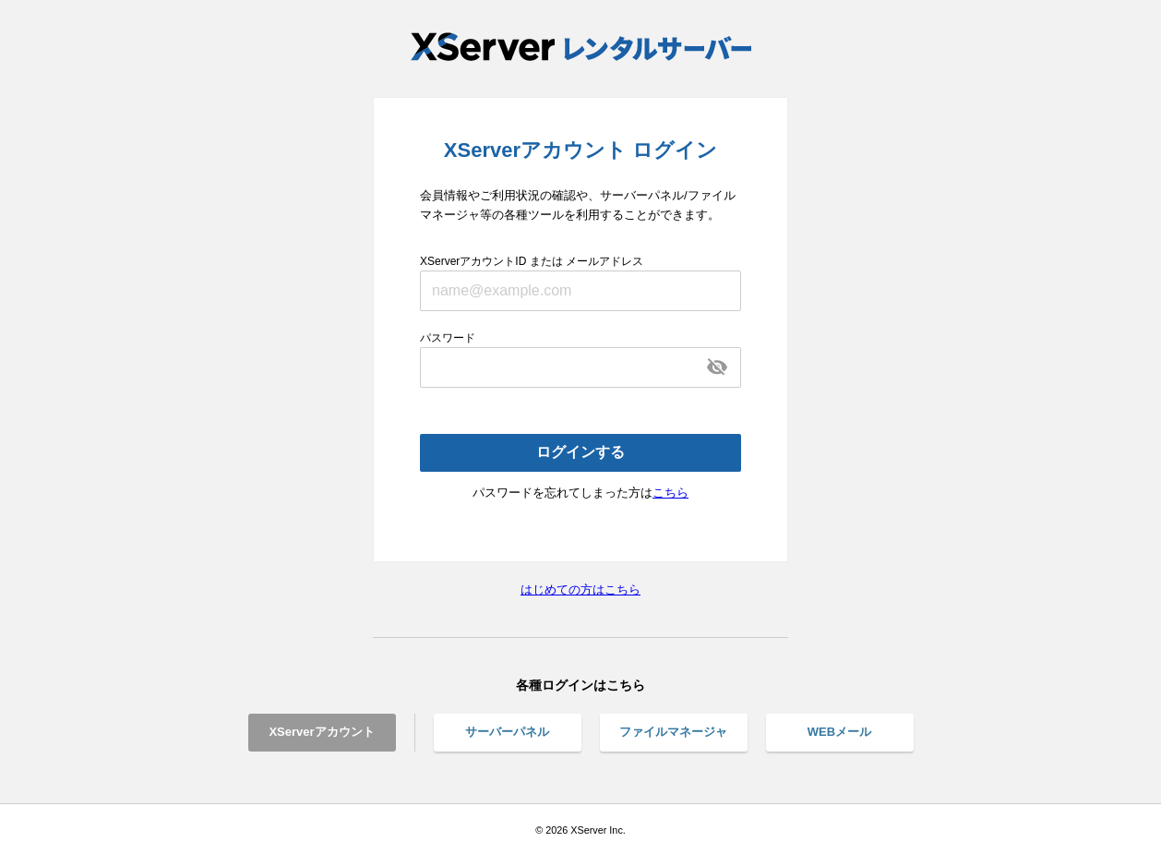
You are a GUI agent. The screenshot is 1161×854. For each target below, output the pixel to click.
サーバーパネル (507, 732)
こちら (670, 492)
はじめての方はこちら (580, 589)
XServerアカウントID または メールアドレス (531, 261)
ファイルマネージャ (673, 732)
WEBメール (839, 732)
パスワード (447, 337)
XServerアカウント (321, 732)
